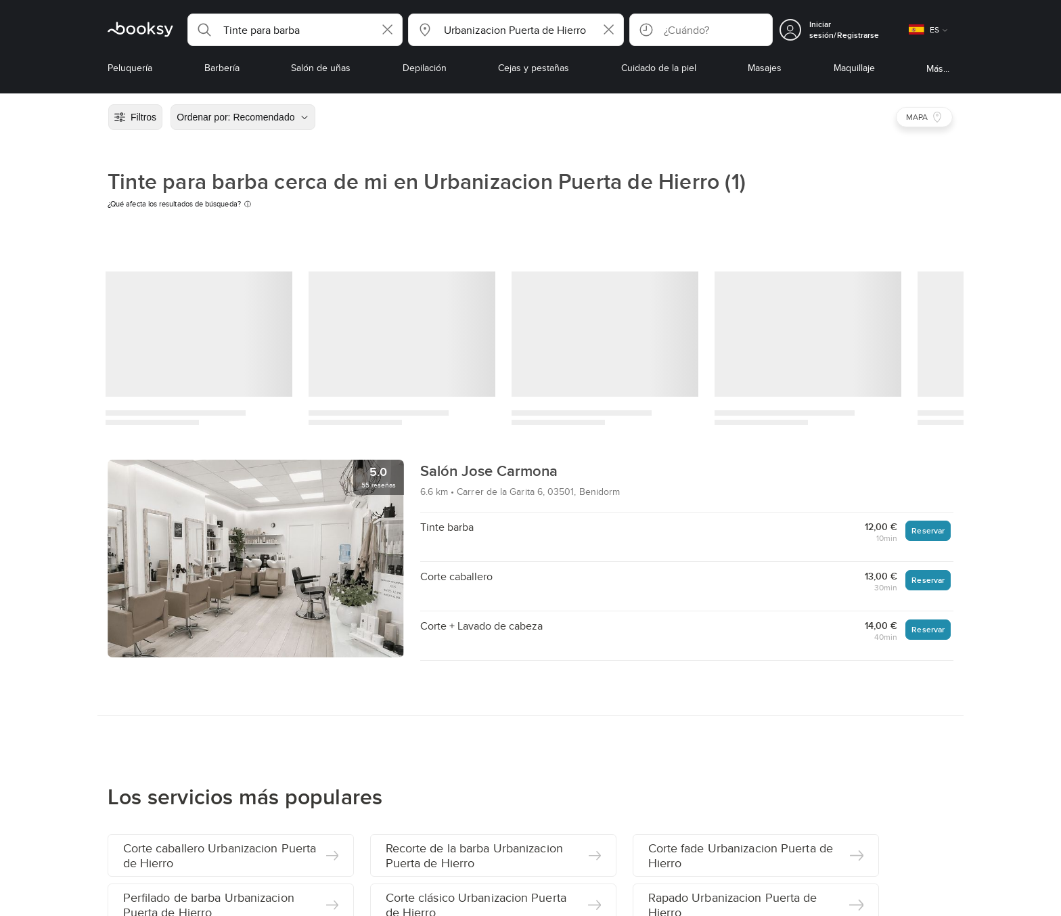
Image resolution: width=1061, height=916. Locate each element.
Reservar (928, 530)
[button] (295, 30)
